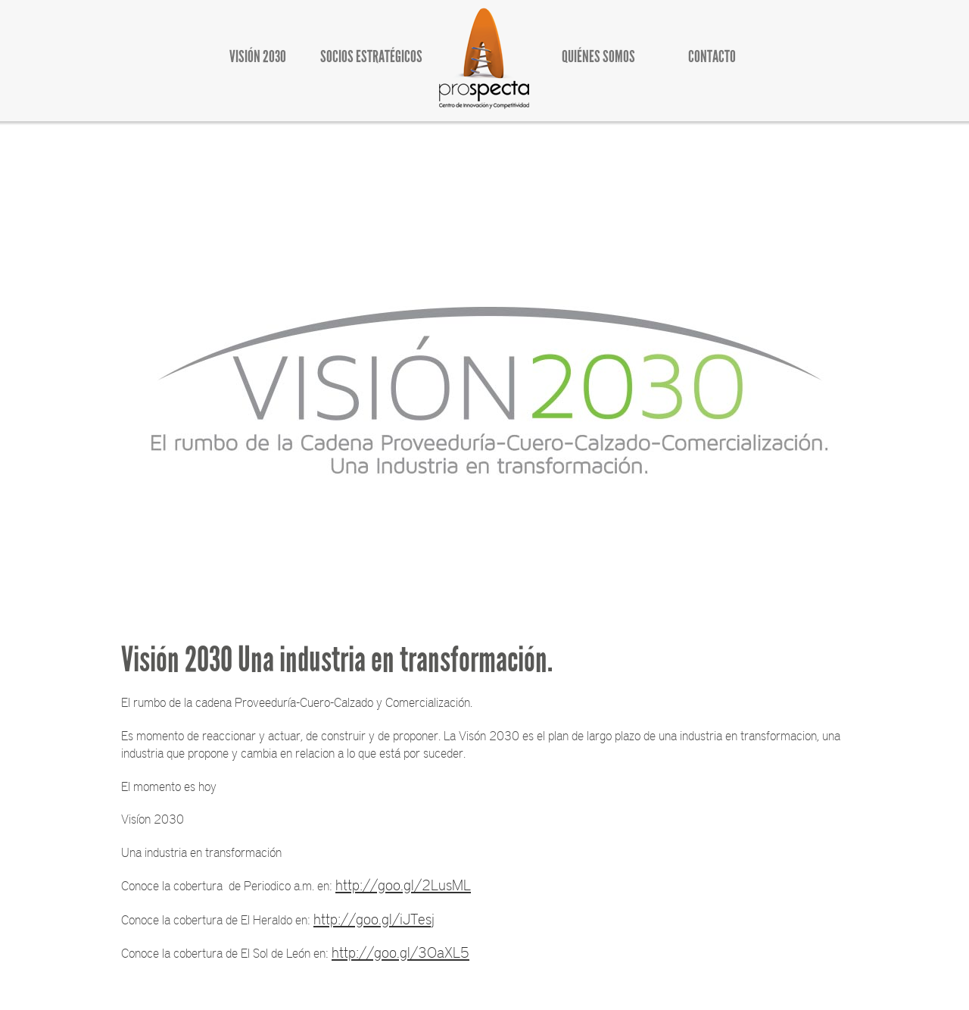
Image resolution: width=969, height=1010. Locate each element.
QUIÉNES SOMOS (598, 56)
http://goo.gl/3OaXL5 (400, 952)
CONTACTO (712, 56)
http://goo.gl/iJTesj (374, 918)
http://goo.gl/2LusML (403, 884)
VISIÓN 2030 (257, 56)
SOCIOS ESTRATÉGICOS (371, 56)
